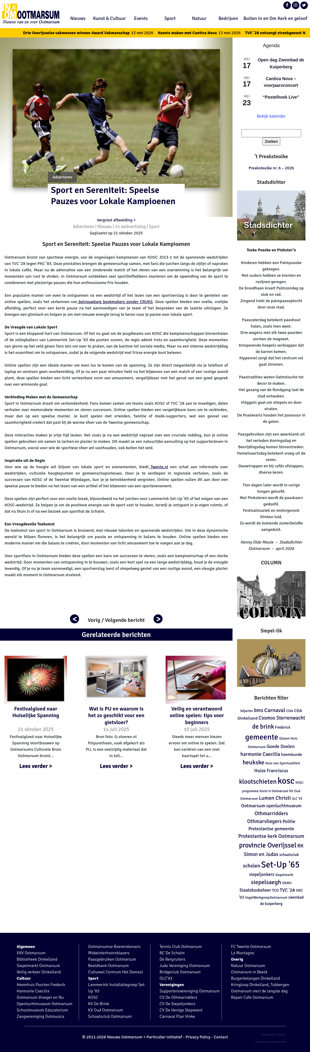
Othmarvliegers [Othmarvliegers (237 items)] (264, 821)
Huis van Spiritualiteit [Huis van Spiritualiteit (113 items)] (282, 763)
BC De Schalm (172, 953)
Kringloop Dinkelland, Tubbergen (260, 984)
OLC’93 (166, 978)
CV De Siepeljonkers (177, 1003)
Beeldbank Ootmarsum (108, 965)
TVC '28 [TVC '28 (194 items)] (287, 890)
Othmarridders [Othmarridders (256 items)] (271, 813)
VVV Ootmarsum (31, 953)
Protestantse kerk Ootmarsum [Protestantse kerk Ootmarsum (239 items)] (271, 836)
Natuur (199, 18)
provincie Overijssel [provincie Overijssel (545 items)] (267, 845)
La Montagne (242, 953)
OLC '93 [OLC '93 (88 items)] (297, 799)
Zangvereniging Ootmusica (40, 1016)
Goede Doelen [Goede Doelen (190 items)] (281, 746)
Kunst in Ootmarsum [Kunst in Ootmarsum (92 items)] (273, 791)
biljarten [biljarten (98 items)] (246, 711)
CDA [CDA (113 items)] (289, 710)
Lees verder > (35, 766)
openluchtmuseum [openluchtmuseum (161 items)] (284, 806)
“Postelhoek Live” (281, 97)
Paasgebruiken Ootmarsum (112, 959)
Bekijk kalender (271, 116)
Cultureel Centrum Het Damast (115, 972)
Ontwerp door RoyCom (274, 1034)
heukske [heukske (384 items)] (253, 762)
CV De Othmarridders (178, 997)
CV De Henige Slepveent (181, 1010)
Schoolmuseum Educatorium (42, 1010)
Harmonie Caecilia (33, 991)
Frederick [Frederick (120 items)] (282, 727)
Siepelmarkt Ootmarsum (38, 965)
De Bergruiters (172, 959)
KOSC (93, 997)
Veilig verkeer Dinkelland (39, 972)
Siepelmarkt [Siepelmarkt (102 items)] (284, 875)
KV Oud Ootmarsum (105, 1010)
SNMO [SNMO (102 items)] (287, 883)
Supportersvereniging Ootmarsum (190, 991)
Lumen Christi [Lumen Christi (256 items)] (275, 798)
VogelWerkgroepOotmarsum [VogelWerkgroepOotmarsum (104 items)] (266, 897)
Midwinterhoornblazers (109, 953)
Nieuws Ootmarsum (124, 1037)
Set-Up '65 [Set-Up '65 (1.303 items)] (280, 864)
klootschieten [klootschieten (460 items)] (258, 782)
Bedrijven (228, 18)
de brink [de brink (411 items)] (263, 726)
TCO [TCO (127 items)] (275, 890)
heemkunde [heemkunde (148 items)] (291, 754)
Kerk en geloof (292, 18)
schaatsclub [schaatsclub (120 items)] (289, 854)
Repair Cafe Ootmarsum (252, 997)
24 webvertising (130, 226)
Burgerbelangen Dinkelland (255, 978)
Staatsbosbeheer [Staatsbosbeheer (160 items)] (255, 890)
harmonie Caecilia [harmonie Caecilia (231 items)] (260, 754)
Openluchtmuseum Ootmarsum (44, 1003)
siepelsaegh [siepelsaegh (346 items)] (266, 882)
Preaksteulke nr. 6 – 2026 (271, 168)
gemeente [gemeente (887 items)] (261, 737)
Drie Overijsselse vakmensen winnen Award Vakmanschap (95, 32)
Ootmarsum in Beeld (249, 972)
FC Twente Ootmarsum (251, 946)
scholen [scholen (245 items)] (251, 866)
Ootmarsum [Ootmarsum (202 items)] (253, 806)
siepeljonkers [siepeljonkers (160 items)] (261, 874)
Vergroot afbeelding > (116, 220)
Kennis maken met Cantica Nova (206, 32)
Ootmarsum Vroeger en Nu (40, 997)
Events (141, 18)
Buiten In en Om (259, 18)
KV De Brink (98, 1003)
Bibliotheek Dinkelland (37, 959)
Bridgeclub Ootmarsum (180, 972)
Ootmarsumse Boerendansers (114, 946)
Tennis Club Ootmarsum (181, 946)
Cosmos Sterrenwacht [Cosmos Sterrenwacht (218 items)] (282, 718)
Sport (170, 18)
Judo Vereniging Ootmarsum (185, 965)
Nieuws (78, 18)
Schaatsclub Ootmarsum (110, 1016)
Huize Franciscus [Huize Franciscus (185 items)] (271, 771)
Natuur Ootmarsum (248, 965)
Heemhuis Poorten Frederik (41, 984)
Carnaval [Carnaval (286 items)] (274, 710)
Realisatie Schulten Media (270, 1041)
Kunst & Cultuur (109, 18)
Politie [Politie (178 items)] (289, 821)
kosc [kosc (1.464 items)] (286, 780)
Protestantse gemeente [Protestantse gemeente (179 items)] (271, 828)
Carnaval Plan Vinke (177, 1016)
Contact (221, 1037)
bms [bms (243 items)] (258, 710)
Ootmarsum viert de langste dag (259, 991)
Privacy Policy (198, 1037)
